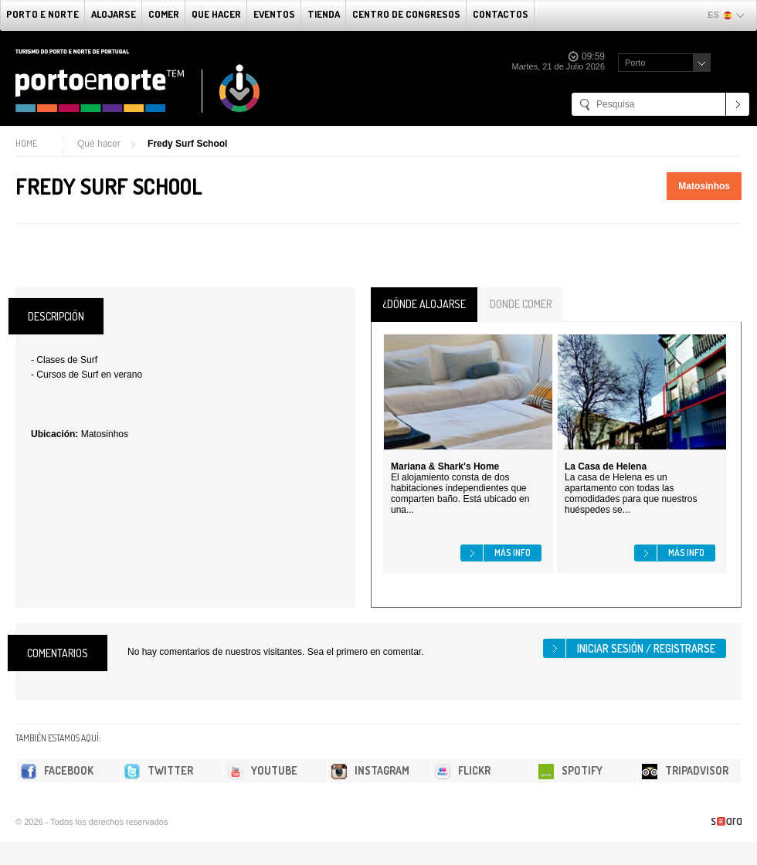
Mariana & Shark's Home (445, 466)
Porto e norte (42, 14)
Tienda (323, 14)
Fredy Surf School (187, 143)
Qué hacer (99, 143)
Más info (512, 552)
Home (26, 143)
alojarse (113, 14)
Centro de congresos (406, 14)
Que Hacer (216, 14)
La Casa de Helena (606, 466)
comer (163, 14)
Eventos (274, 14)
